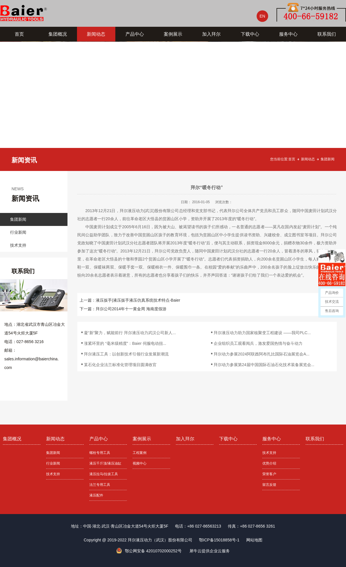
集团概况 (57, 34)
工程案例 (139, 453)
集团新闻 (327, 159)
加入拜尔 (211, 34)
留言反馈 (269, 485)
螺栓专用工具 (99, 453)
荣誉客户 (269, 474)
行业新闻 (18, 232)
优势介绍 (269, 463)
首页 (19, 34)
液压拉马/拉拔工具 (103, 474)
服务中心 (288, 34)
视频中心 (139, 463)
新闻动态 (96, 34)
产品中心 (134, 34)
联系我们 (326, 34)
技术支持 (18, 245)
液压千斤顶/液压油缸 (105, 463)
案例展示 (173, 34)
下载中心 (250, 34)
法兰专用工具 (99, 485)
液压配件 (96, 495)
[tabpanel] (173, 106)
